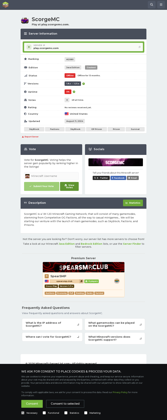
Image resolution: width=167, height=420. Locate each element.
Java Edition (67, 243)
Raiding (80, 293)
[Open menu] (161, 4)
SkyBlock (34, 129)
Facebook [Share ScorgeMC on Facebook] (119, 178)
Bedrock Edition (91, 243)
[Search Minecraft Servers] (151, 4)
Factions (54, 129)
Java (73, 67)
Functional (53, 413)
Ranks (90, 293)
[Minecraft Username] (51, 176)
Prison (116, 129)
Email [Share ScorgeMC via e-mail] (134, 178)
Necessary (32, 413)
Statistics (74, 413)
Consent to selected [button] (65, 403)
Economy (62, 293)
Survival (135, 129)
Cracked (91, 67)
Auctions (50, 293)
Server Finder (132, 243)
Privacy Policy (120, 392)
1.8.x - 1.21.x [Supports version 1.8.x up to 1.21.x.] (72, 83)
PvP (71, 293)
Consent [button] (32, 403)
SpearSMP (58, 276)
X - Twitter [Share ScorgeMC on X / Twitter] (102, 178)
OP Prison (96, 129)
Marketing (95, 413)
